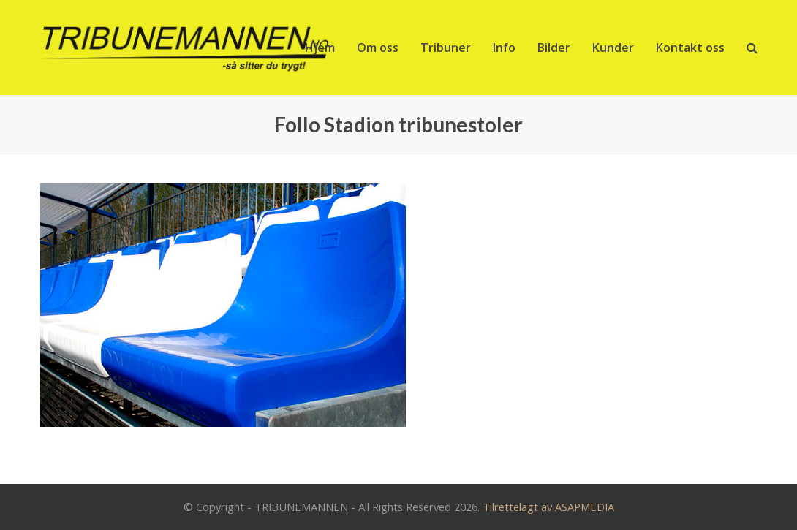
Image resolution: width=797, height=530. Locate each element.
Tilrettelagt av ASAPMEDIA (548, 506)
